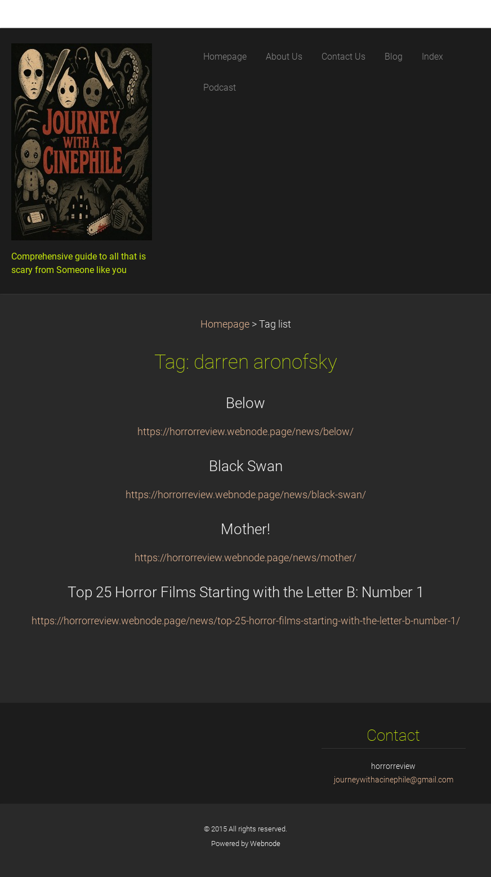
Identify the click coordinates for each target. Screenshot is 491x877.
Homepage (224, 324)
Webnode (265, 843)
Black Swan (246, 466)
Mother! (245, 529)
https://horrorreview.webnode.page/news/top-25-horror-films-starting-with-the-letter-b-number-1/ (246, 621)
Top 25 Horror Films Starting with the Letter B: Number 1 (246, 592)
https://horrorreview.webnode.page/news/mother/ (245, 557)
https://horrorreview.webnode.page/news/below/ (245, 431)
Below (245, 403)
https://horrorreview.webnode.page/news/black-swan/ (246, 494)
